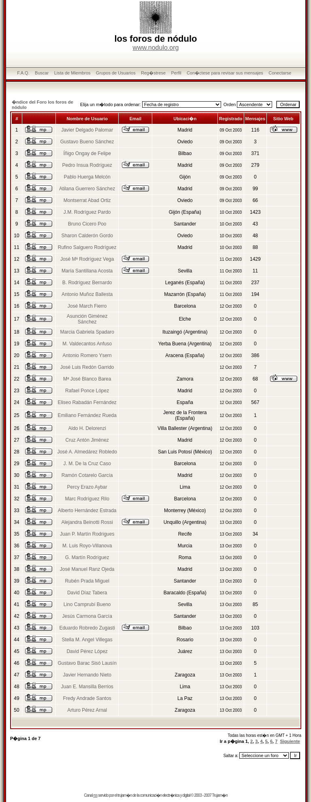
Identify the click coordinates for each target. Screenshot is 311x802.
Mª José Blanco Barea (87, 379)
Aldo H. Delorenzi (87, 428)
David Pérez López (86, 651)
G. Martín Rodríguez (87, 557)
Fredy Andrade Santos (87, 698)
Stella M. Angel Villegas (87, 639)
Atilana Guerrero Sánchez (87, 188)
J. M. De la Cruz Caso (87, 463)
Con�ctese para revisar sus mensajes (225, 72)
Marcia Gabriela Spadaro (87, 332)
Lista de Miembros (72, 72)
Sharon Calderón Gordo (87, 235)
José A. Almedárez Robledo (87, 452)
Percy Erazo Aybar (87, 487)
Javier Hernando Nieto (87, 675)
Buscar (42, 72)
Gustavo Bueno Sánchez (87, 142)
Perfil (176, 72)
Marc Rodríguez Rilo (87, 499)
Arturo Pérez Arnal (87, 710)
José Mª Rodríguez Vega (87, 259)
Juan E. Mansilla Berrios (87, 686)
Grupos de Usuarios (116, 72)
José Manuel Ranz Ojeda (87, 569)
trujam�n (124, 795)
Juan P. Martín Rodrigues (87, 534)
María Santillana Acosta (87, 271)
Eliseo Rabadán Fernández (87, 402)
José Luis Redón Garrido (87, 367)
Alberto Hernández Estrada (87, 510)
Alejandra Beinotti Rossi (87, 522)
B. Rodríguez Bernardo (87, 282)
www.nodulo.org (156, 47)
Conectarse (279, 72)
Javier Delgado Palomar (87, 130)
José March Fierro (87, 306)
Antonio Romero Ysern (87, 355)
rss (95, 795)
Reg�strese (153, 72)
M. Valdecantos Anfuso (87, 344)
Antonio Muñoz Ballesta (87, 294)
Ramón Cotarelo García (87, 475)
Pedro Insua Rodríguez (87, 165)
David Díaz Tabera (87, 593)
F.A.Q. (23, 72)
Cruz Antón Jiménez (87, 440)
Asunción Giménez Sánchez (87, 319)
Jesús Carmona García (87, 616)
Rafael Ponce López (87, 391)
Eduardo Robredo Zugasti (87, 628)
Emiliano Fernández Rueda (87, 415)
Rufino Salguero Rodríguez (87, 247)
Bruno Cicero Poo (87, 224)
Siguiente (290, 741)
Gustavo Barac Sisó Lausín (87, 663)
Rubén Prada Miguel (87, 581)
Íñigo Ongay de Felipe (87, 153)
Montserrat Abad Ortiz (87, 200)
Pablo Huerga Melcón (87, 177)
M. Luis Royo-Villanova (87, 546)
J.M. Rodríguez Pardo (87, 212)
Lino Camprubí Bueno (87, 604)
